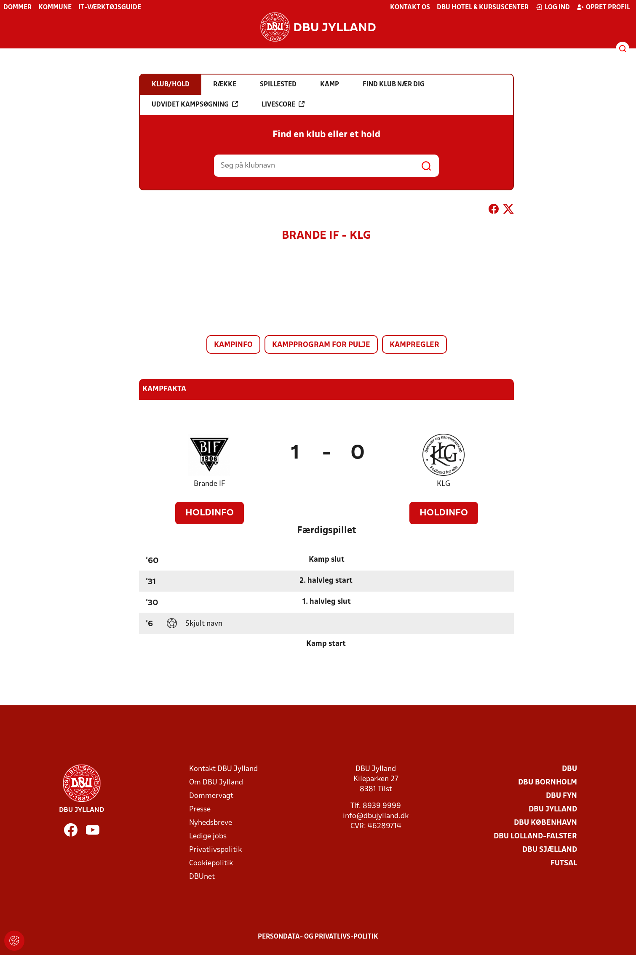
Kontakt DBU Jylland (223, 769)
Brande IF (209, 484)
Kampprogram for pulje (321, 345)
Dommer (17, 8)
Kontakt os (410, 8)
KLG (443, 484)
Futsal (563, 863)
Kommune (55, 8)
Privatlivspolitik (215, 850)
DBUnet (202, 876)
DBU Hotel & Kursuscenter (483, 8)
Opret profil (603, 7)
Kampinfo (233, 345)
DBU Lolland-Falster (535, 836)
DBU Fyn (561, 796)
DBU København (545, 823)
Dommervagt (211, 796)
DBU (569, 769)
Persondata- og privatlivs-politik (318, 937)
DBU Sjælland (549, 850)
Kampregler (414, 345)
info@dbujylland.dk (376, 816)
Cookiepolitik (211, 863)
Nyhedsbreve (210, 823)
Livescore (283, 104)
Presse (200, 809)
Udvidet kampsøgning (195, 104)
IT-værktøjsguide (109, 8)
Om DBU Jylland (216, 782)
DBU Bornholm (547, 782)
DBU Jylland (553, 809)
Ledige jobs (208, 836)
